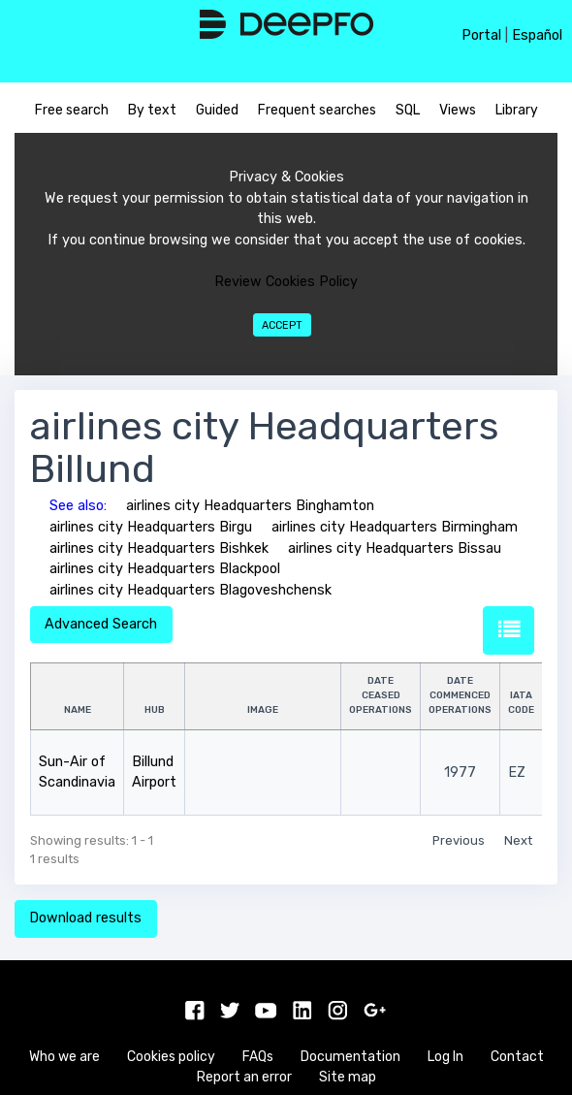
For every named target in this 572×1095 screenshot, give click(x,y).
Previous (458, 840)
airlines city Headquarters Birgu (150, 527)
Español (537, 35)
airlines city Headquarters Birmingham (394, 527)
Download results (85, 918)
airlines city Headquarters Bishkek (159, 548)
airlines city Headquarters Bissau (394, 548)
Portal (481, 35)
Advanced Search (101, 624)
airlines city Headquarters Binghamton (250, 506)
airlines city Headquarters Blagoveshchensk (190, 590)
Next (518, 840)
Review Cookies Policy (286, 282)
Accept (282, 325)
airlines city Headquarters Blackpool (164, 569)
